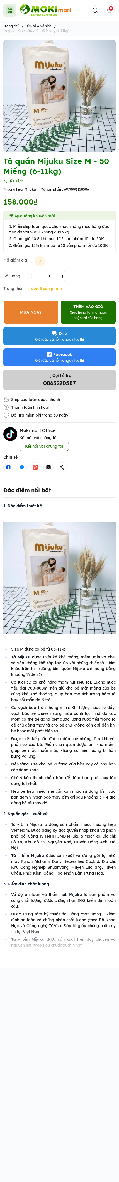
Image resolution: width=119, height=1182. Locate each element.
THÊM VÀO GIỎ (88, 312)
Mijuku (30, 189)
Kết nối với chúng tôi (44, 446)
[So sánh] (13, 181)
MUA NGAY (31, 312)
